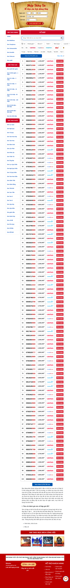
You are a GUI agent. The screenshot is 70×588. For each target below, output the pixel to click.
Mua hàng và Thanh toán (49, 578)
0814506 (30, 454)
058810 (30, 107)
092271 (30, 82)
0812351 (30, 437)
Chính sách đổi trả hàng (59, 572)
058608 (30, 137)
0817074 (30, 234)
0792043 (30, 319)
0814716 (30, 382)
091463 (30, 378)
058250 (30, 289)
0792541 (30, 162)
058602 (30, 145)
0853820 (30, 243)
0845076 (30, 306)
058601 (30, 365)
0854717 (30, 276)
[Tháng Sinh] (34, 13)
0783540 (30, 205)
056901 (30, 247)
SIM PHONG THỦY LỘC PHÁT (14, 557)
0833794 (30, 171)
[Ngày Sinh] (29, 13)
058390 (30, 479)
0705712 (30, 424)
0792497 (30, 158)
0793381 (30, 369)
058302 (30, 416)
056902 (30, 390)
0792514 (30, 217)
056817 (30, 255)
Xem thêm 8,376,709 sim (42, 484)
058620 (30, 133)
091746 (30, 331)
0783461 (30, 167)
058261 (30, 403)
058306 (30, 428)
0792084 (30, 196)
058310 (30, 209)
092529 (30, 91)
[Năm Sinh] (43, 13)
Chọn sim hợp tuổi (35, 23)
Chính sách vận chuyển (58, 567)
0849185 (30, 386)
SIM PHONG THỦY (59, 557)
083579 (30, 449)
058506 (30, 259)
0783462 (30, 395)
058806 (30, 112)
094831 (30, 285)
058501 (30, 264)
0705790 (30, 188)
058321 (30, 445)
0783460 (30, 361)
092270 (30, 86)
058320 (30, 230)
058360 (30, 179)
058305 (30, 183)
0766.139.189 (28, 564)
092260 (30, 74)
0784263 (30, 441)
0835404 (30, 200)
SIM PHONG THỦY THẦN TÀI (30, 557)
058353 (30, 314)
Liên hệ (47, 569)
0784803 (30, 433)
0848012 (30, 302)
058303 (30, 154)
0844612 (30, 150)
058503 (30, 293)
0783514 (30, 475)
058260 (30, 458)
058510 (30, 335)
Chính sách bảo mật (48, 583)
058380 (30, 213)
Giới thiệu (48, 566)
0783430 (30, 373)
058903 (30, 103)
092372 (30, 61)
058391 (30, 357)
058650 (30, 124)
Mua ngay (60, 61)
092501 (30, 95)
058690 (30, 120)
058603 (30, 348)
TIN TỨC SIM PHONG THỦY (35, 558)
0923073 (30, 99)
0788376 (30, 251)
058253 (30, 407)
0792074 (30, 411)
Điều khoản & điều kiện (49, 573)
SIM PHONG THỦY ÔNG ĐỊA (46, 557)
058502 (30, 310)
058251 (30, 238)
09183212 (30, 175)
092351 (30, 69)
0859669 (30, 221)
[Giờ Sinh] (37, 16)
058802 (30, 116)
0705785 (30, 327)
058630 (30, 129)
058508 (30, 281)
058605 (30, 141)
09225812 (30, 78)
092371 (30, 65)
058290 (30, 340)
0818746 (30, 297)
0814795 (30, 226)
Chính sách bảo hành (58, 577)
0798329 (30, 352)
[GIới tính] (32, 20)
